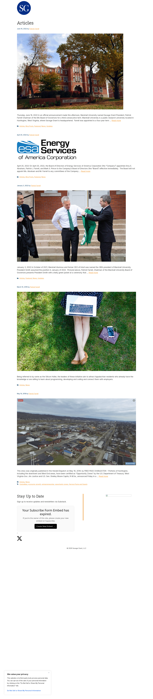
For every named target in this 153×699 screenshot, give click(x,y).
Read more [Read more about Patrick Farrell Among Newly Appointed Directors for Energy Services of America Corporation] (85, 171)
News (131, 8)
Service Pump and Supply (78, 484)
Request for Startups (113, 8)
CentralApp (23, 484)
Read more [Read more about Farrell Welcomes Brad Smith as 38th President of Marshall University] (93, 273)
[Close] (48, 672)
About (95, 8)
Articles (22, 126)
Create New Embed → (45, 526)
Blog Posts (29, 126)
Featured (37, 126)
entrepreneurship (48, 484)
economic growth (34, 484)
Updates (49, 126)
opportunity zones (61, 484)
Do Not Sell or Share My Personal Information (24, 690)
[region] (27, 683)
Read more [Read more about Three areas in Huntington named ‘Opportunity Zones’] (103, 476)
